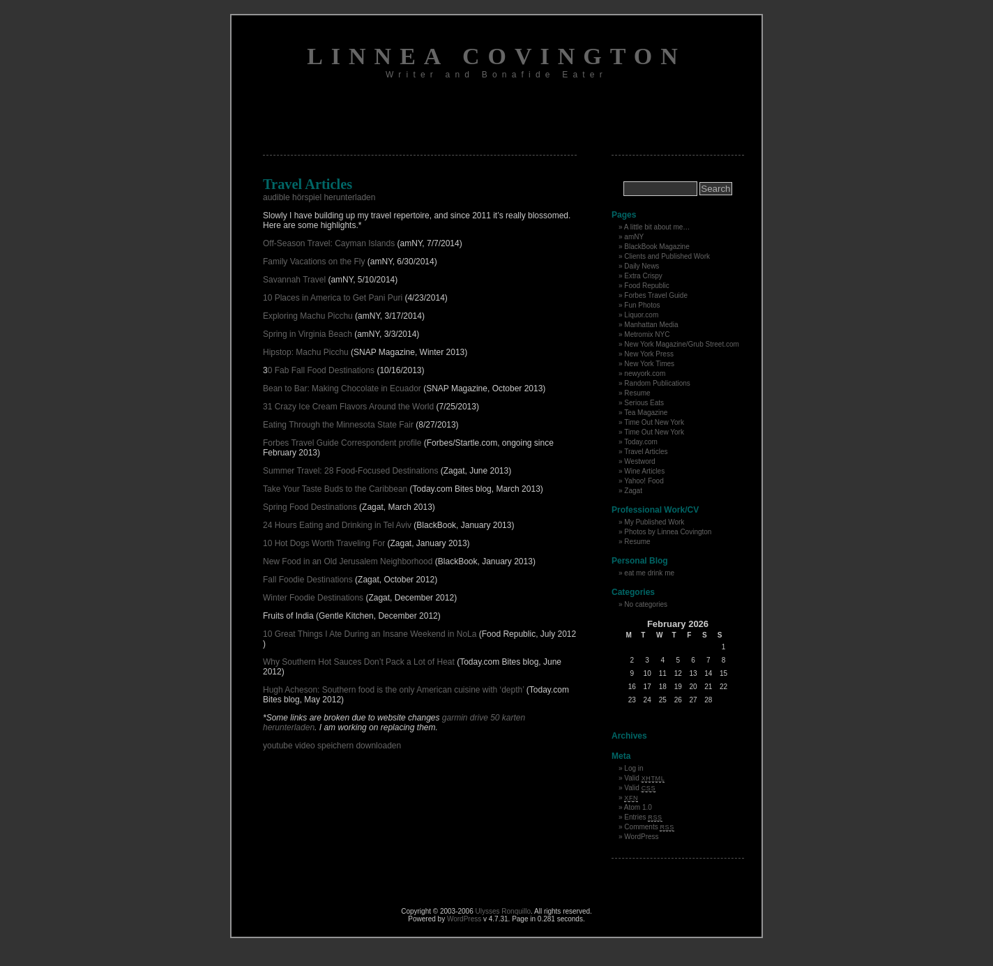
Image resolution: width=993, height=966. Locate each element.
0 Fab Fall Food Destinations (321, 370)
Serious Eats (644, 403)
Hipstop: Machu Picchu (306, 352)
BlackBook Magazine (656, 246)
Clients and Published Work (667, 256)
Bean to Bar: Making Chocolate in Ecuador (342, 388)
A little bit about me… (657, 227)
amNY (634, 237)
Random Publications (657, 383)
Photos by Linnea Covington (667, 532)
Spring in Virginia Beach (308, 334)
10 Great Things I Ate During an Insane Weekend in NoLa (371, 634)
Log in (633, 768)
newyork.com (644, 373)
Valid (644, 778)
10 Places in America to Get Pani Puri (333, 298)
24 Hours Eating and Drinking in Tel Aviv (338, 525)
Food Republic (646, 285)
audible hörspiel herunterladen (319, 197)
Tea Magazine (645, 412)
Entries (643, 817)
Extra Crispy (643, 276)
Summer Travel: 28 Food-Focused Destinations (350, 471)
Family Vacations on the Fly (314, 261)
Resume (637, 393)
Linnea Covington (496, 56)
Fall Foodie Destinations (308, 579)
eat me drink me (649, 573)
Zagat (633, 491)
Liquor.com (641, 315)
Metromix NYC (646, 334)
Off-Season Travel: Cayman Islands (330, 243)
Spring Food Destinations (310, 507)
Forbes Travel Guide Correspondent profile (343, 443)
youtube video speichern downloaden (332, 745)
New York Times (649, 364)
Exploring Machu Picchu (309, 316)
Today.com (641, 442)
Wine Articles (644, 471)
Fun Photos (642, 305)
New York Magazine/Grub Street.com (681, 344)
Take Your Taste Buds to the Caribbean (335, 489)
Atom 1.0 (638, 807)
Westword (639, 461)
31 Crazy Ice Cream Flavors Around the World (350, 407)
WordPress (641, 836)
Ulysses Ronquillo (503, 911)
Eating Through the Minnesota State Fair (338, 425)
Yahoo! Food (644, 481)
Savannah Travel (295, 280)
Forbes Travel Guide (656, 295)
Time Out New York (654, 422)
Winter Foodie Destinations (313, 598)
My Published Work (654, 522)
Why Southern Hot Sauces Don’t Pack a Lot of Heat (359, 662)
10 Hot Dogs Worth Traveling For (324, 543)
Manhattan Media (651, 325)
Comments (649, 827)
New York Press (649, 354)
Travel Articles (645, 451)
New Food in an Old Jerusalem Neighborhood (347, 561)
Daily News (641, 266)
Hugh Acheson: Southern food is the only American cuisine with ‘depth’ (393, 690)
